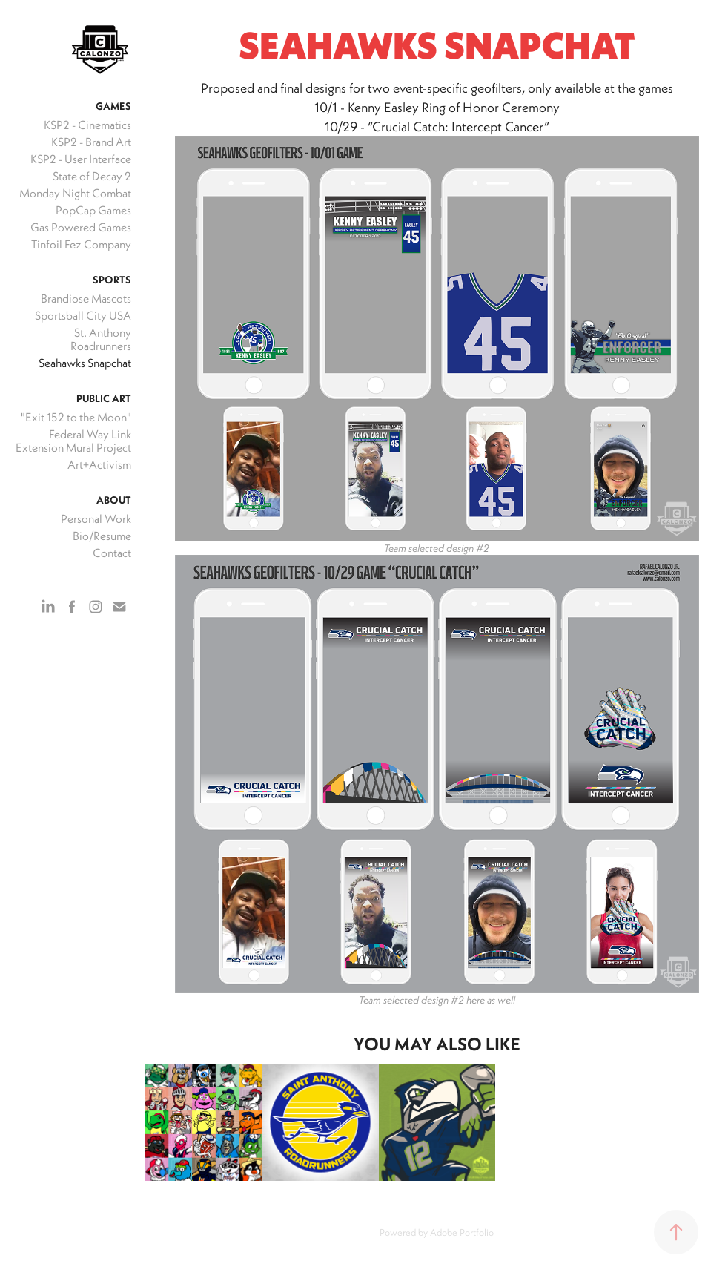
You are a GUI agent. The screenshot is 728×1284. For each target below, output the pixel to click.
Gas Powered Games (80, 227)
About (113, 500)
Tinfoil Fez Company (81, 244)
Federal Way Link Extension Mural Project (73, 441)
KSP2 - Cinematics (87, 124)
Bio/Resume (102, 535)
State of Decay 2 (92, 175)
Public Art (103, 398)
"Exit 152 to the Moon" (76, 416)
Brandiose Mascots (86, 298)
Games (113, 106)
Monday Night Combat (75, 192)
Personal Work (96, 518)
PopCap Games (93, 210)
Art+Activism (99, 464)
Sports (112, 279)
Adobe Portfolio (462, 1232)
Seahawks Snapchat (85, 362)
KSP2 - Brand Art (91, 141)
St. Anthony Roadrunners (100, 339)
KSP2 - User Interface (80, 158)
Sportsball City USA (83, 315)
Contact (112, 552)
